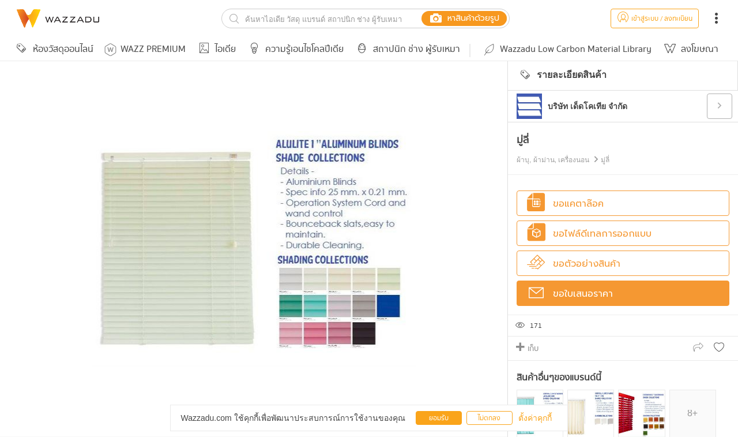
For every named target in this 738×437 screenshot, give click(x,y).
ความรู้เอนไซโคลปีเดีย (294, 49)
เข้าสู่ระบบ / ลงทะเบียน (654, 18)
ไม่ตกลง (489, 418)
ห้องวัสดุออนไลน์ (53, 49)
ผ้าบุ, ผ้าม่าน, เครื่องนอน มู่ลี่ (563, 160)
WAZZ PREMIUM (145, 49)
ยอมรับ (439, 418)
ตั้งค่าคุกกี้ (535, 418)
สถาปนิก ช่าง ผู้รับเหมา (406, 49)
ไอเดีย (215, 49)
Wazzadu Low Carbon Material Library (567, 49)
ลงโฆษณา (689, 49)
